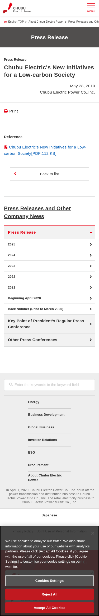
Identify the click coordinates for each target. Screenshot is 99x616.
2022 (11, 277)
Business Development (46, 415)
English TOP (16, 21)
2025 (11, 244)
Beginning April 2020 (24, 298)
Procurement (38, 465)
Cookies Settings (49, 581)
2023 (11, 266)
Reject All (49, 594)
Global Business (41, 427)
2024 (11, 255)
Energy (33, 402)
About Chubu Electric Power (46, 21)
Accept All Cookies (49, 608)
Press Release (22, 232)
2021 (11, 287)
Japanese (49, 515)
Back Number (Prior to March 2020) (35, 309)
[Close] (92, 533)
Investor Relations (42, 440)
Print (13, 111)
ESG (31, 452)
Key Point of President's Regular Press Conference (46, 324)
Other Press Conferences (32, 339)
